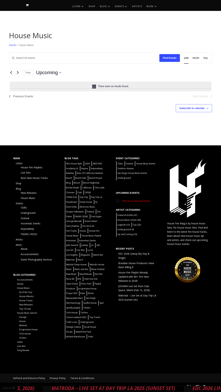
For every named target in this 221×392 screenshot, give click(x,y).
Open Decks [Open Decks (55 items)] (72, 283)
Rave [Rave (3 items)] (82, 293)
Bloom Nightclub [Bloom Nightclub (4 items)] (91, 182)
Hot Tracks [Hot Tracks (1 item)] (71, 230)
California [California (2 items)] (87, 187)
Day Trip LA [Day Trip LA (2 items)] (96, 197)
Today (28, 72)
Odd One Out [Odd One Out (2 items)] (90, 278)
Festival (25, 218)
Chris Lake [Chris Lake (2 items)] (99, 187)
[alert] (110, 86)
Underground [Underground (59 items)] (87, 322)
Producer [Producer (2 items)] (70, 288)
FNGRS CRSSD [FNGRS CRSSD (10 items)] (81, 216)
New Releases (29, 192)
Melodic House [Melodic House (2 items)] (97, 264)
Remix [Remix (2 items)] (91, 293)
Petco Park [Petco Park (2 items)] (86, 283)
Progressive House (28, 329)
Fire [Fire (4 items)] (99, 211)
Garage (22, 317)
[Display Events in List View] (186, 58)
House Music (28, 198)
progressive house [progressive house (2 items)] (87, 288)
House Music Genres (27, 312)
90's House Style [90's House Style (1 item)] (74, 163)
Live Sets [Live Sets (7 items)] (80, 250)
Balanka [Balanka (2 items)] (70, 173)
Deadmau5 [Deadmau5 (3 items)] (71, 201)
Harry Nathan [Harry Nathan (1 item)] (72, 226)
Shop (92, 6)
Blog (103, 6)
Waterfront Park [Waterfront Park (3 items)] (83, 331)
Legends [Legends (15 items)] (123, 224)
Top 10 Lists (25, 308)
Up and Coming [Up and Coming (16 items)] (127, 234)
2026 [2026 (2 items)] (87, 163)
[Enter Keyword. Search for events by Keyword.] (84, 58)
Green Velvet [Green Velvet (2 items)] (91, 221)
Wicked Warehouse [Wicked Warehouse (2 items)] (75, 336)
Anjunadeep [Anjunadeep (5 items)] (97, 168)
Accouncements (30, 254)
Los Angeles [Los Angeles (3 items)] (72, 254)
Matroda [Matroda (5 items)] (70, 259)
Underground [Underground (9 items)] (125, 229)
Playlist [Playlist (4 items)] (97, 283)
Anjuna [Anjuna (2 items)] (84, 168)
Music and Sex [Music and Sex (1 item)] (81, 269)
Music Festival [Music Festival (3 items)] (97, 269)
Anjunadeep (27, 228)
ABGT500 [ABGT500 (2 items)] (97, 163)
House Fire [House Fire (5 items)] (94, 230)
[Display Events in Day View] (205, 58)
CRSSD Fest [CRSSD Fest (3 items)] (71, 197)
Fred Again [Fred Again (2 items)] (96, 216)
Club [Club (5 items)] (79, 192)
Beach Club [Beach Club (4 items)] (80, 177)
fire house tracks (197, 231)
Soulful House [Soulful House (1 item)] (90, 302)
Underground (28, 212)
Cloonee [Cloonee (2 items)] (70, 192)
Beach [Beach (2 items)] (69, 177)
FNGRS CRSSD (29, 234)
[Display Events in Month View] (196, 58)
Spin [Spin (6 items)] (102, 302)
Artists (137, 6)
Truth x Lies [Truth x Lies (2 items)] (71, 322)
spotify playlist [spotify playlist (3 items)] (73, 307)
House (22, 321)
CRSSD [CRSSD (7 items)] (88, 192)
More (150, 6)
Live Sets (26, 172)
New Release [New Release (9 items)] (85, 274)
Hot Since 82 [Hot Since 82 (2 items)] (88, 226)
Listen (76, 6)
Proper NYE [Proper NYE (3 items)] (71, 293)
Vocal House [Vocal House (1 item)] (90, 326)
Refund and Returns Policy (29, 378)
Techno (22, 337)
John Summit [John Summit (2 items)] (72, 245)
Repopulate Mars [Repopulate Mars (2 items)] (74, 298)
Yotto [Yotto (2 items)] (90, 336)
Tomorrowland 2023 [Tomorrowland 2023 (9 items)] (76, 317)
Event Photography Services (36, 259)
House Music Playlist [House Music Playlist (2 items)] (91, 235)
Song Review (23, 350)
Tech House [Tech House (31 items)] (72, 312)
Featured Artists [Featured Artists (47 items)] (127, 215)
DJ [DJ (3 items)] (96, 201)
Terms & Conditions (82, 378)
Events (119, 6)
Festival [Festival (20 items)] (90, 211)
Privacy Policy (58, 378)
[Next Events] (18, 73)
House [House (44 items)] (83, 230)
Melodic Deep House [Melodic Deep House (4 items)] (76, 264)
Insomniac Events (30, 223)
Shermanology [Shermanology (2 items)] (73, 302)
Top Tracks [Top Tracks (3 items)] (94, 317)
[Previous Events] (11, 73)
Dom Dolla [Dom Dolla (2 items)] (71, 206)
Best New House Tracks (34, 178)
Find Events (169, 58)
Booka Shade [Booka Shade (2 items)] (72, 187)
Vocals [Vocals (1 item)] (69, 331)
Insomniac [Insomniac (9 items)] (71, 240)
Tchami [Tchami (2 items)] (86, 307)
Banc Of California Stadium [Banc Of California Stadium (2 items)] (90, 173)
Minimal (23, 325)
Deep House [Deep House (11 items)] (86, 201)
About (24, 248)
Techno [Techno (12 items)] (84, 312)
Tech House (25, 333)
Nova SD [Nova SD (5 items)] (70, 278)
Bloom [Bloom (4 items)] (77, 182)
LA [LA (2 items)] (92, 245)
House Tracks (25, 300)
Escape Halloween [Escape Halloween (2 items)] (75, 211)
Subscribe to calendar (192, 108)
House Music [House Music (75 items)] (72, 235)
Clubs (24, 207)
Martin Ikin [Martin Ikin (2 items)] (98, 254)
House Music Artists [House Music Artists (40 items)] (129, 219)
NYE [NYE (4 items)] (79, 278)
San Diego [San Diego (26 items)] (91, 298)
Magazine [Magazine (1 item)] (85, 254)
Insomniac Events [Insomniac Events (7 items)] (87, 240)
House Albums (26, 296)
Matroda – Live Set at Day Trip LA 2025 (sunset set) (132, 388)
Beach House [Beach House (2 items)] (95, 177)
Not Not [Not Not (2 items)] (99, 274)
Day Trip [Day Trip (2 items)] (84, 197)
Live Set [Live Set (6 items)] (69, 250)
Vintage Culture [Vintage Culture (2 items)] (73, 326)
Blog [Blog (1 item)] (68, 182)
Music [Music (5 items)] (69, 269)
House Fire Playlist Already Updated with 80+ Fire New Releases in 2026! (133, 276)
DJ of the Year (25, 292)
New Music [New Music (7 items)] (71, 274)
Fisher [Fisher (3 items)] (69, 216)
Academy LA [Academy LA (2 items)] (72, 168)
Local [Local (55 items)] (90, 250)
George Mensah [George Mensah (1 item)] (74, 221)
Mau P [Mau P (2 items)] (80, 259)
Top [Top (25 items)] (137, 224)
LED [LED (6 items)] (98, 245)
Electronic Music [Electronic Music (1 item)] (87, 206)
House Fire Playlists (31, 167)
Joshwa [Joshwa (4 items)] (84, 245)
